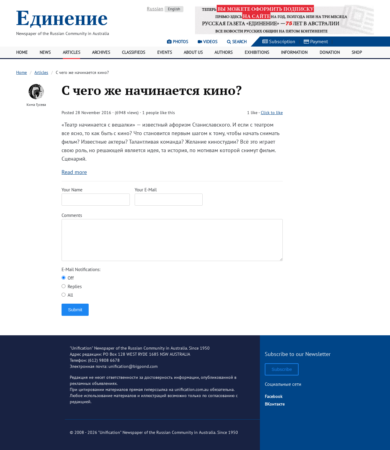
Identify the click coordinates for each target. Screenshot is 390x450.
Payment (316, 41)
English (174, 9)
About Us (193, 52)
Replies (72, 286)
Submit (75, 309)
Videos (207, 41)
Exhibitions (257, 52)
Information (294, 52)
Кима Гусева (36, 104)
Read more (74, 172)
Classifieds (133, 52)
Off (68, 278)
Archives (101, 52)
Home (22, 52)
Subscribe (281, 369)
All (67, 295)
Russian (155, 8)
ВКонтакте (275, 404)
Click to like (272, 112)
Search (236, 41)
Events (164, 52)
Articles (71, 52)
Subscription (278, 41)
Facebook (273, 396)
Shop (357, 52)
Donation (330, 52)
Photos (177, 41)
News (45, 52)
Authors (223, 52)
